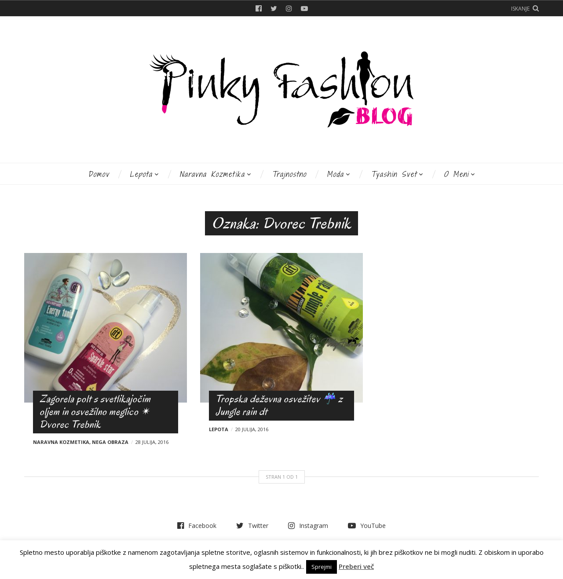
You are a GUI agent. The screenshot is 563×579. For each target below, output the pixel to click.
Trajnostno (289, 174)
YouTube (304, 8)
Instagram (289, 8)
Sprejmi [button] (321, 567)
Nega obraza (110, 442)
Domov (99, 174)
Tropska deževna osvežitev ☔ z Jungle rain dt (279, 405)
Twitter (274, 8)
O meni (456, 174)
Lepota (141, 174)
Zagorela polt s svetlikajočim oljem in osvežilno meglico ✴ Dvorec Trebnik (95, 411)
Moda (335, 174)
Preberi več (356, 566)
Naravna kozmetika (212, 174)
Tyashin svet (394, 174)
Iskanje (520, 8)
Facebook (259, 8)
